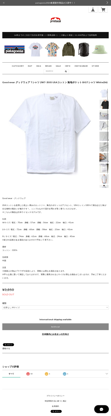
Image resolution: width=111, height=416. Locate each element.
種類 (4, 303)
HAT (30, 66)
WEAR (48, 66)
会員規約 (55, 406)
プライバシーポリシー (55, 396)
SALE (58, 66)
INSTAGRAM (81, 66)
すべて (11, 374)
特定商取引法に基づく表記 (55, 401)
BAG (39, 66)
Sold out (55, 327)
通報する (6, 348)
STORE (95, 66)
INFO (68, 66)
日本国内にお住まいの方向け (55, 334)
